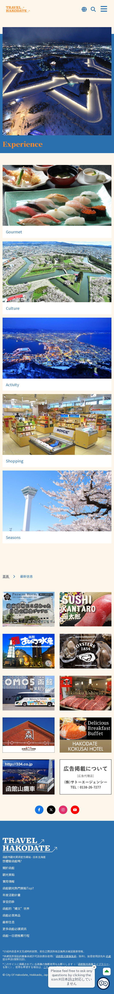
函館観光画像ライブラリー (93, 964)
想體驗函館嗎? (12, 861)
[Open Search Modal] (93, 9)
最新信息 (8, 922)
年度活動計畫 (11, 895)
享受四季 (8, 902)
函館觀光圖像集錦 (66, 956)
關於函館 (8, 868)
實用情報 (8, 881)
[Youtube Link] (75, 810)
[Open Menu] (104, 9)
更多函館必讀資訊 (14, 929)
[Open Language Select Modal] (84, 9)
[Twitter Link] (51, 810)
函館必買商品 (11, 915)
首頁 (6, 576)
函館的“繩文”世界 (16, 908)
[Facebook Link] (39, 810)
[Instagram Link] (63, 810)
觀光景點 (8, 874)
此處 (108, 956)
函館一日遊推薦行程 (16, 935)
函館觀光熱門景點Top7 (18, 888)
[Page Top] (107, 971)
